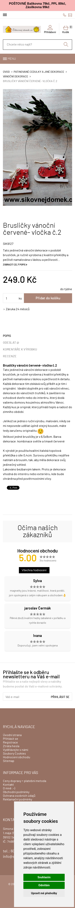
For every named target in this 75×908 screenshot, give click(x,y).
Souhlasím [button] (44, 877)
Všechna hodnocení (34, 570)
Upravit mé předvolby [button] (44, 893)
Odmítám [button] (44, 885)
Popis (7, 335)
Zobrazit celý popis (14, 265)
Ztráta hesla (11, 746)
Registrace (10, 742)
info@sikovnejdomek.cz (70, 15)
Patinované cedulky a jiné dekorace (39, 72)
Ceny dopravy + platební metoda (24, 781)
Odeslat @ (11, 342)
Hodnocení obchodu (16, 757)
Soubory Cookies (14, 753)
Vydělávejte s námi (15, 749)
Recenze (10, 356)
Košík (67, 29)
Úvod (6, 72)
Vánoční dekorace (15, 76)
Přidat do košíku (48, 298)
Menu (12, 58)
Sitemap (8, 761)
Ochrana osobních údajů (19, 795)
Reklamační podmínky (17, 799)
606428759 (64, 15)
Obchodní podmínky (16, 792)
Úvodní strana (12, 735)
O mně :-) (9, 788)
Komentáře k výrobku (20, 349)
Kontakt (8, 784)
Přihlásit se (60, 697)
